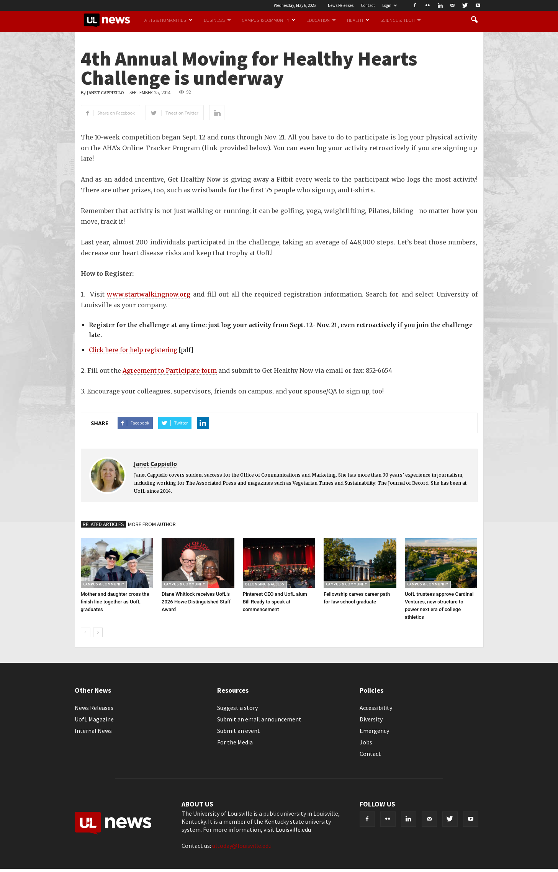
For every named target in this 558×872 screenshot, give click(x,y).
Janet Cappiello (105, 92)
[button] (474, 20)
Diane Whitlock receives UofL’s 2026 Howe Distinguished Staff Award (196, 601)
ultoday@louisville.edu (242, 845)
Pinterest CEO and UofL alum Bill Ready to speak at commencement (275, 601)
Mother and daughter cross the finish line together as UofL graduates (115, 601)
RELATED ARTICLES (103, 524)
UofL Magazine (94, 719)
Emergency (374, 730)
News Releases (340, 5)
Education (321, 20)
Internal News (93, 730)
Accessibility (376, 707)
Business (217, 20)
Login (389, 5)
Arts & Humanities (168, 20)
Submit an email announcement (259, 719)
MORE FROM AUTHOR (152, 524)
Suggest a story (237, 707)
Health (358, 20)
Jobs (366, 742)
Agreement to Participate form (170, 370)
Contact (368, 5)
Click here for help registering (133, 350)
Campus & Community (268, 20)
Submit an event (238, 730)
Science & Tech (400, 20)
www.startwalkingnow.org (148, 294)
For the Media (235, 742)
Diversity (371, 719)
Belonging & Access (264, 584)
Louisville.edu (293, 829)
